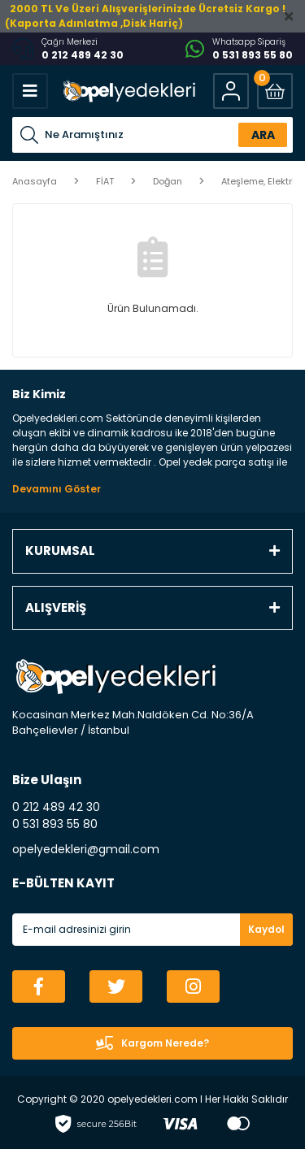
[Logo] (128, 91)
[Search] (152, 135)
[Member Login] (231, 91)
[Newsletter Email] (152, 929)
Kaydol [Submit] (266, 929)
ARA (263, 135)
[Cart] (275, 91)
